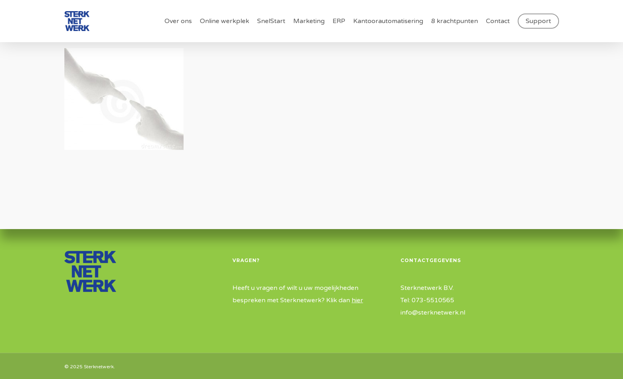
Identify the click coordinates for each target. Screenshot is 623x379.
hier (357, 300)
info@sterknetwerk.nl (432, 313)
